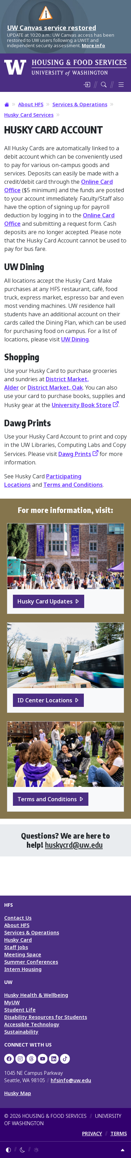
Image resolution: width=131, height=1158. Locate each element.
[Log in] (86, 84)
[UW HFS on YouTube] (43, 1059)
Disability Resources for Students (45, 1017)
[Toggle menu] (121, 85)
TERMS (118, 1133)
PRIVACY (92, 1133)
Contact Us (17, 917)
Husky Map (17, 1093)
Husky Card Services (28, 114)
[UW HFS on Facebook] (9, 1059)
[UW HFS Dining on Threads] (31, 1059)
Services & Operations (79, 104)
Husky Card (18, 939)
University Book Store (81, 405)
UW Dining (75, 339)
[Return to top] (122, 1149)
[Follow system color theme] (8, 1149)
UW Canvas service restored (51, 27)
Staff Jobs (16, 947)
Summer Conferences (31, 961)
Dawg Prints (74, 454)
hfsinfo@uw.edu (71, 1080)
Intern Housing (23, 969)
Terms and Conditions (73, 484)
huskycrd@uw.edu (74, 844)
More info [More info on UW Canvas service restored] (93, 45)
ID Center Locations (44, 700)
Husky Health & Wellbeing (36, 995)
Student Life (20, 1009)
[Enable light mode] (36, 1149)
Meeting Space (22, 954)
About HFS (30, 104)
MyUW (12, 1002)
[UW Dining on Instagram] (20, 1059)
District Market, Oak (55, 387)
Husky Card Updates (45, 601)
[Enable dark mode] (22, 1149)
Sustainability (21, 1031)
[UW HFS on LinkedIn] (54, 1059)
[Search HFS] (103, 84)
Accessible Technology (31, 1024)
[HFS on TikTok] (65, 1059)
